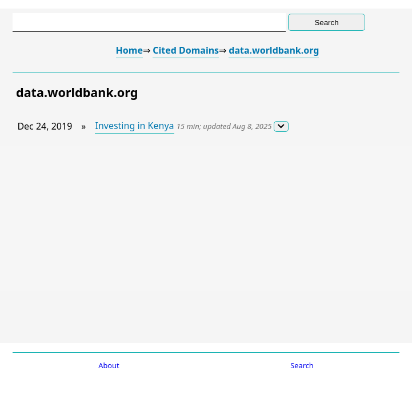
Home (129, 50)
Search (302, 365)
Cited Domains (186, 50)
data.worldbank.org (274, 50)
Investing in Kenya (134, 125)
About (108, 365)
